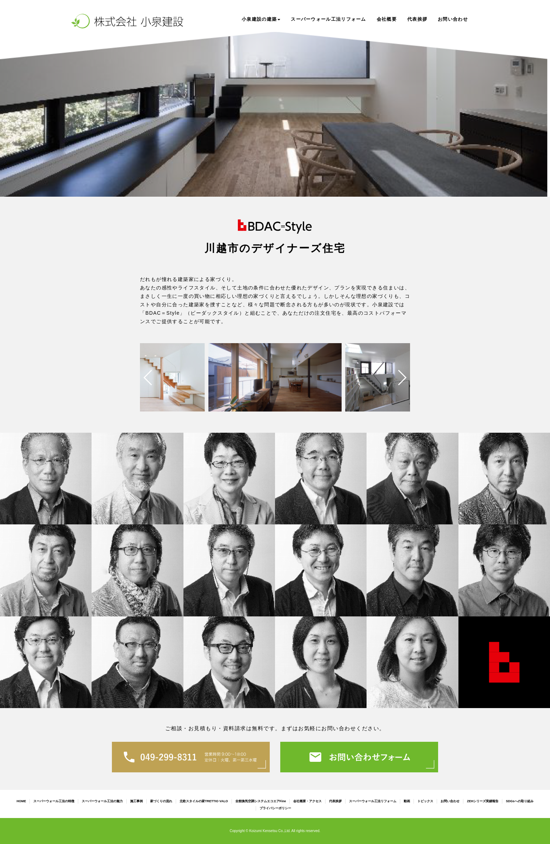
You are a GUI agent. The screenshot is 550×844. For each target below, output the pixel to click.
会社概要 (387, 19)
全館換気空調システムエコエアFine (260, 801)
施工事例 (136, 801)
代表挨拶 (417, 19)
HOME (21, 801)
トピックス (425, 801)
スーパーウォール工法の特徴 (53, 801)
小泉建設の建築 (261, 19)
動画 (407, 801)
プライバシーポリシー (275, 808)
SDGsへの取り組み (520, 801)
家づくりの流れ (161, 801)
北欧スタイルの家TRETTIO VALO (204, 801)
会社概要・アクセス (307, 801)
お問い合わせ (453, 19)
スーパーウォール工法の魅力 (102, 801)
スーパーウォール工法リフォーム (328, 19)
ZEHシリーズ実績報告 (482, 801)
